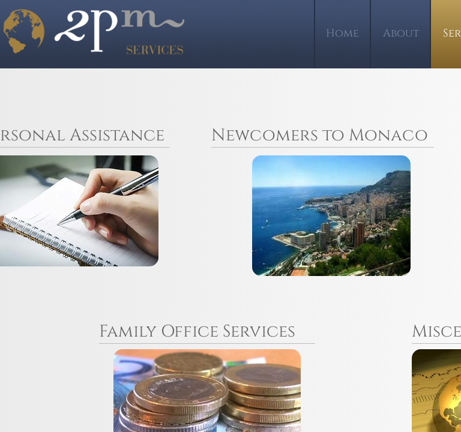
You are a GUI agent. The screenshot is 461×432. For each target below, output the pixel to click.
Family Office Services (197, 331)
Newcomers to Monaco (319, 135)
